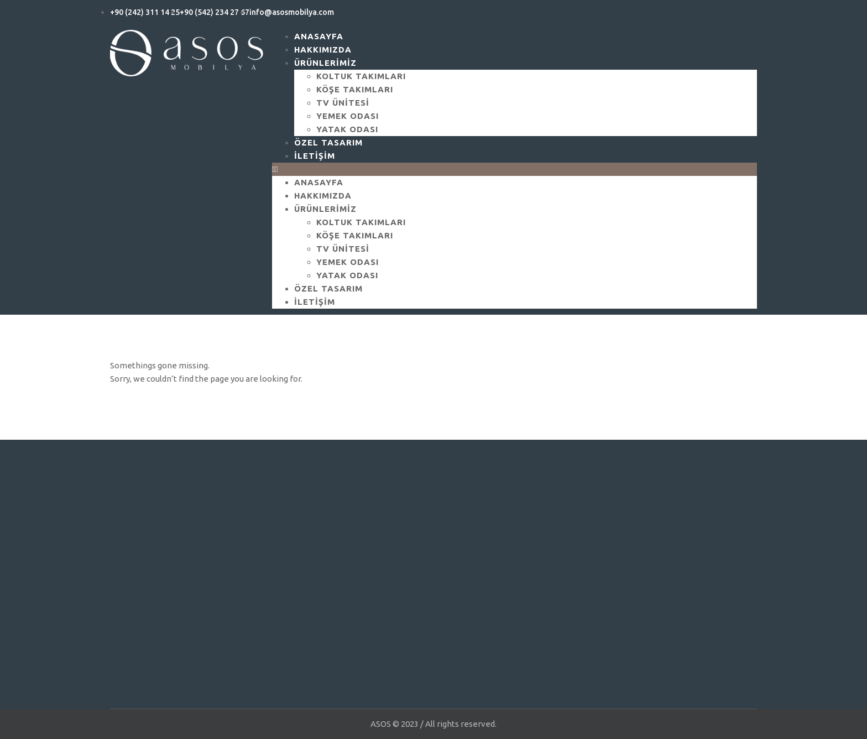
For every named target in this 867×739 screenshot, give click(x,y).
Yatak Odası (347, 275)
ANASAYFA (318, 182)
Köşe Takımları (354, 89)
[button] (515, 169)
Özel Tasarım (328, 288)
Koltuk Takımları (361, 76)
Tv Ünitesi (342, 102)
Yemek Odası (347, 116)
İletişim (314, 155)
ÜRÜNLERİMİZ (325, 62)
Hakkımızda (323, 195)
